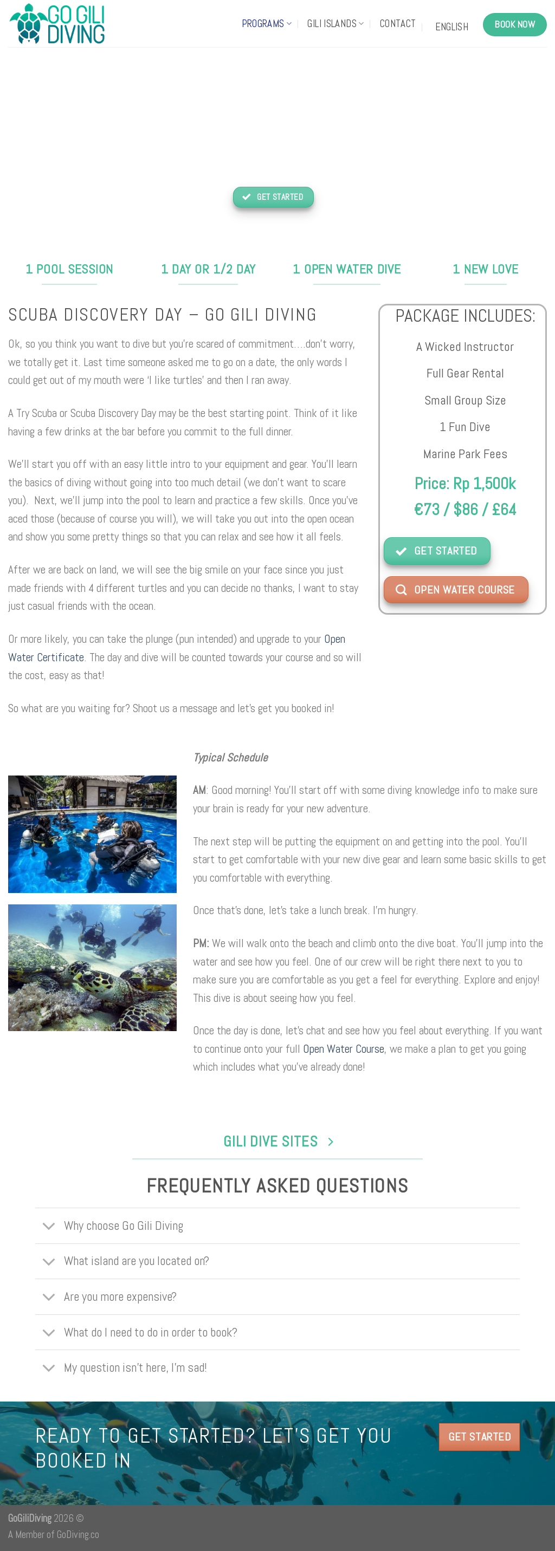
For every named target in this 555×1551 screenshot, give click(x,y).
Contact (398, 23)
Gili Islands (335, 23)
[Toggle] (49, 1227)
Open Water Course (343, 1048)
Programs (267, 23)
